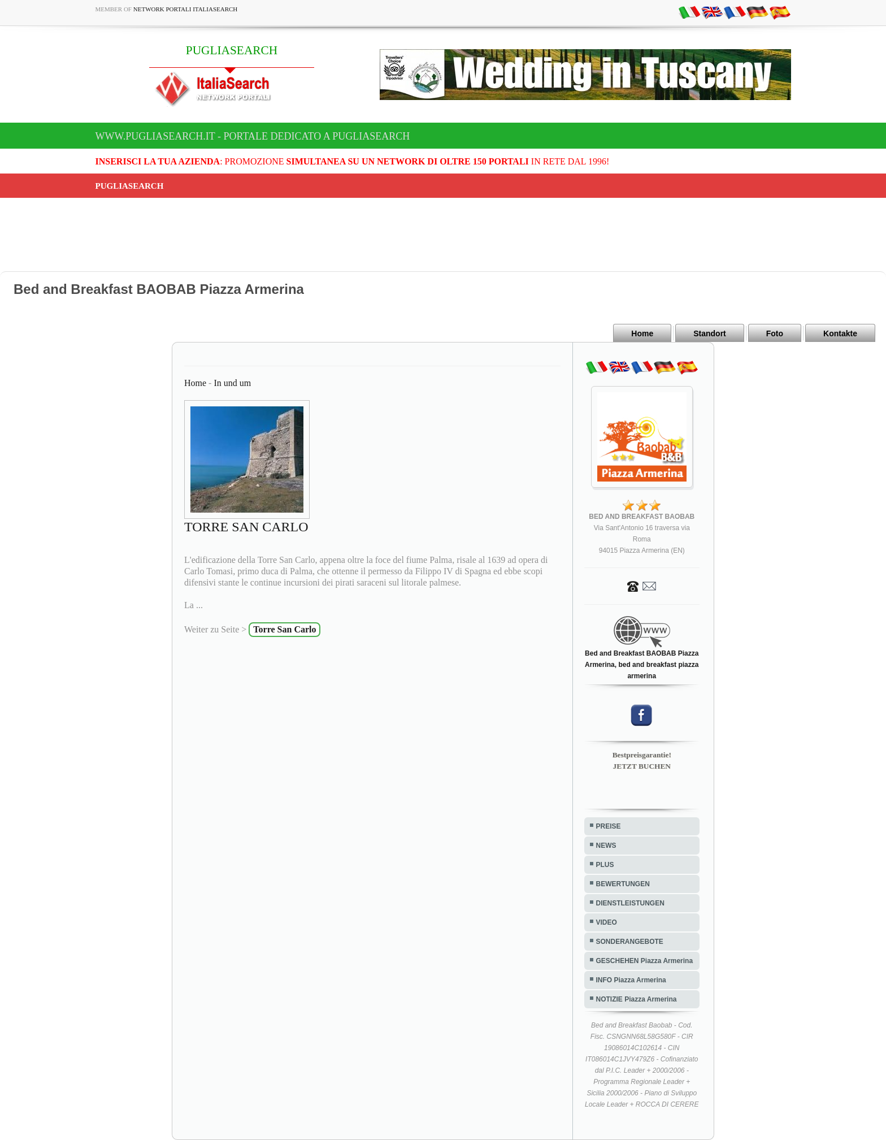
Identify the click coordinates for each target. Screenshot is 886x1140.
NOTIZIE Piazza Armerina (636, 999)
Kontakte (840, 333)
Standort (709, 333)
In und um (232, 383)
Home (642, 333)
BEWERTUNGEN (623, 884)
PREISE (608, 826)
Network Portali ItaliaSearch (185, 9)
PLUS (605, 865)
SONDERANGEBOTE (629, 942)
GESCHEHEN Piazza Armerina (644, 961)
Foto (774, 333)
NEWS (606, 845)
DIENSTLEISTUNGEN (630, 903)
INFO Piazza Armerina (631, 980)
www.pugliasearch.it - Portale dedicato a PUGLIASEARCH (252, 136)
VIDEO (606, 922)
